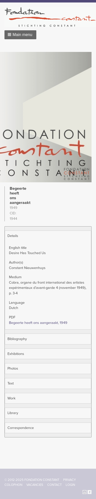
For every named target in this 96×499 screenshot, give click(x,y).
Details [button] (12, 236)
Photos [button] (12, 368)
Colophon (13, 485)
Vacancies (34, 485)
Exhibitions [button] (15, 354)
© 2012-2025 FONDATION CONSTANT (31, 480)
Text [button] (10, 383)
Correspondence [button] (20, 428)
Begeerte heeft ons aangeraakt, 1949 (38, 323)
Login (70, 485)
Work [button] (11, 398)
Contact (54, 485)
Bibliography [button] (17, 339)
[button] (20, 34)
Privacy (69, 480)
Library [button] (12, 413)
